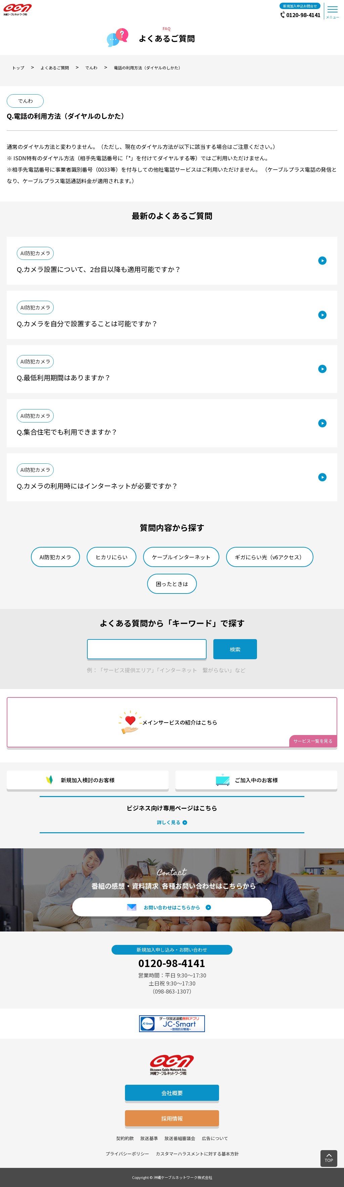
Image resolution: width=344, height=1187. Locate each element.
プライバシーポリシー (127, 1153)
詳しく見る (168, 822)
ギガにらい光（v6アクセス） (270, 557)
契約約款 (125, 1138)
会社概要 (172, 1093)
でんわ (25, 100)
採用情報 (172, 1118)
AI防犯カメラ (35, 253)
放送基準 (149, 1138)
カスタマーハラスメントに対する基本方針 (197, 1153)
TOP (329, 1160)
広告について (215, 1138)
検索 (235, 649)
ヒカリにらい (111, 557)
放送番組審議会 (180, 1138)
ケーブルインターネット (181, 557)
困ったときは (172, 584)
